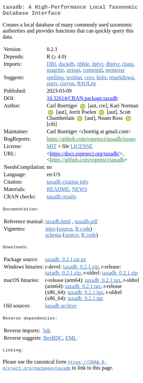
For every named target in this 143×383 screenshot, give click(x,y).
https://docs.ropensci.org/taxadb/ (85, 156)
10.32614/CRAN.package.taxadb (82, 101)
